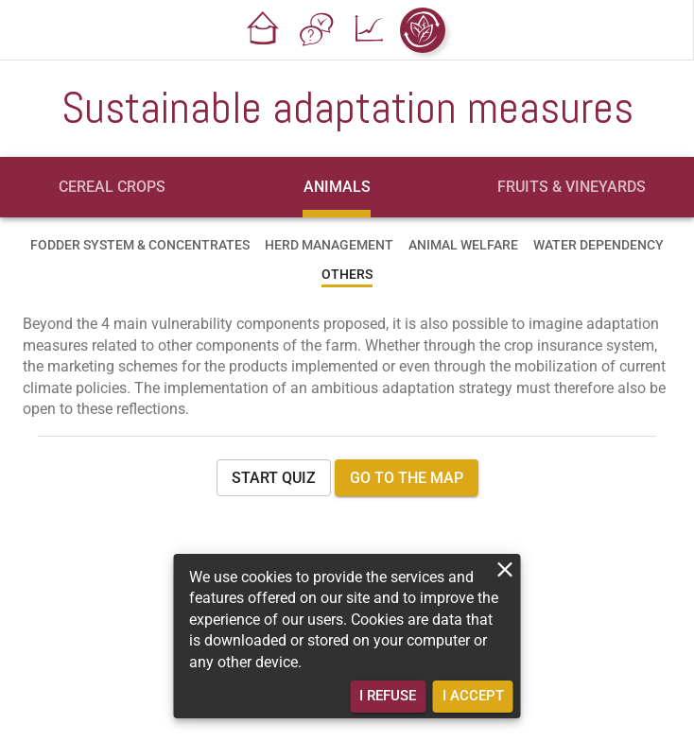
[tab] (112, 187)
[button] (263, 30)
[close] (505, 569)
